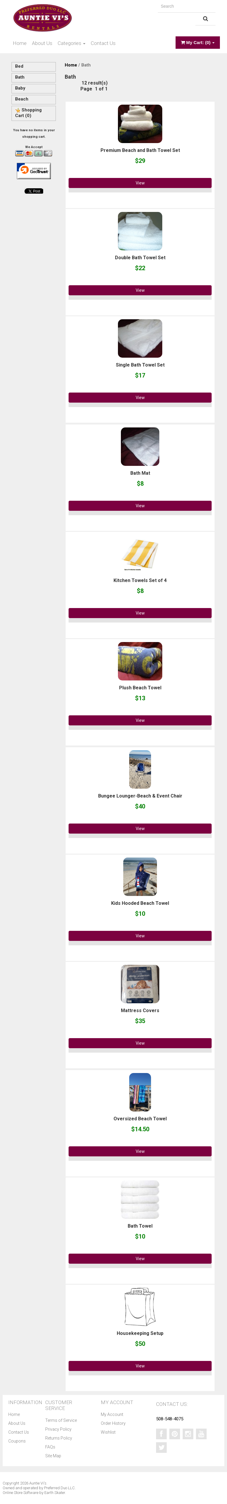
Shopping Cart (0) (28, 112)
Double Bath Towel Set (140, 257)
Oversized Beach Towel (140, 1118)
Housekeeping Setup (140, 1333)
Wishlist (108, 1432)
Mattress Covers (140, 1010)
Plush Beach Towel (140, 688)
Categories (71, 43)
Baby (20, 88)
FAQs (50, 1447)
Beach (21, 99)
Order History (113, 1423)
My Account (112, 1414)
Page (86, 89)
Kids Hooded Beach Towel (140, 903)
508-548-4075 (169, 1419)
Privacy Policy (58, 1429)
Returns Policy (58, 1438)
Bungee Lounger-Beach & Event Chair (140, 796)
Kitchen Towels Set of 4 (140, 580)
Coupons (17, 1441)
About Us (42, 43)
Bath (20, 77)
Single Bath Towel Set (140, 365)
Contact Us (103, 43)
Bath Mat (140, 473)
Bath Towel (140, 1226)
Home (20, 43)
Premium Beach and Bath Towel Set (140, 150)
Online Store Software (20, 1492)
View (140, 183)
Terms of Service (61, 1420)
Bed (19, 66)
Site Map (53, 1455)
